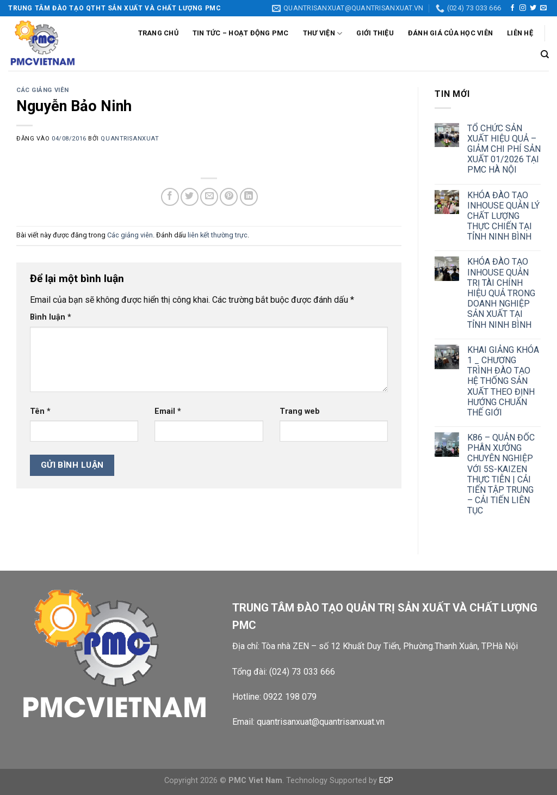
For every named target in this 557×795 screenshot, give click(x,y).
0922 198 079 (290, 697)
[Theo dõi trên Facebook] (512, 8)
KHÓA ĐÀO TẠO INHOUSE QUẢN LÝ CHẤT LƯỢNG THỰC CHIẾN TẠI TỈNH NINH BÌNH (503, 216)
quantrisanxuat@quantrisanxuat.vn (321, 722)
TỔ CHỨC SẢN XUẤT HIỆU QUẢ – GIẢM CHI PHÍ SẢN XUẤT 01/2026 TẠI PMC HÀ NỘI (504, 149)
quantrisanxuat (130, 138)
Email (167, 411)
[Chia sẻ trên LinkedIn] (249, 197)
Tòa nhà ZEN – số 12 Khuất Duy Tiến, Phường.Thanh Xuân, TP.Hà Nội (391, 646)
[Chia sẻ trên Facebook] (170, 197)
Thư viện (323, 33)
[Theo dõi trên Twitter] (533, 8)
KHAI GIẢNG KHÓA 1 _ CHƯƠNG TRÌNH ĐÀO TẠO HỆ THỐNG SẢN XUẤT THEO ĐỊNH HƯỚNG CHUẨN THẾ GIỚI (503, 381)
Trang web (300, 411)
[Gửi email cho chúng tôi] (543, 8)
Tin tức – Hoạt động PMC (241, 33)
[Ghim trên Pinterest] (229, 197)
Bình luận (50, 317)
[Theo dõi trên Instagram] (522, 8)
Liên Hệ (520, 33)
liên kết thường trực (217, 235)
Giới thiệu (375, 33)
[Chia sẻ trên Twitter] (190, 197)
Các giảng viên (42, 90)
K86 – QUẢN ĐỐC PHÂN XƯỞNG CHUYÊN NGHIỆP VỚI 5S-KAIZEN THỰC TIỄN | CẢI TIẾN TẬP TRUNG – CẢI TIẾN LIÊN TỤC (501, 474)
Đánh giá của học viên (450, 33)
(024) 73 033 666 (302, 671)
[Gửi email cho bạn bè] (209, 197)
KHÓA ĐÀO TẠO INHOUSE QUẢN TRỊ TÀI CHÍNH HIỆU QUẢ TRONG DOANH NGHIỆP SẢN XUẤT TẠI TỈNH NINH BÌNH (501, 292)
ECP (386, 780)
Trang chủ (158, 33)
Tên (40, 411)
